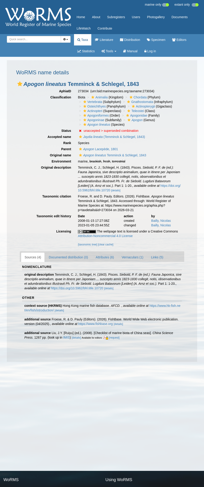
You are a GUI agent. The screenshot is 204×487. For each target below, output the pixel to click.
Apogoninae (93, 120)
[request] (114, 337)
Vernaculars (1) (132, 257)
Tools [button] (109, 51)
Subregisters (116, 17)
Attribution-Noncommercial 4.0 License (105, 236)
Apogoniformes (95, 115)
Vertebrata (92, 102)
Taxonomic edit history (53, 216)
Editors (179, 40)
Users (136, 17)
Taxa (82, 40)
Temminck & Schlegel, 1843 (112, 155)
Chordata (137, 97)
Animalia (99, 97)
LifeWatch (84, 28)
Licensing (63, 231)
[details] (115, 190)
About (96, 17)
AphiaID (65, 91)
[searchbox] (33, 39)
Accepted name (59, 137)
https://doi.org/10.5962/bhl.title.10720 (77, 288)
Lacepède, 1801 (98, 149)
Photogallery (156, 17)
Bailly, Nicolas (161, 220)
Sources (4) (33, 257)
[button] (19, 84)
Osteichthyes (94, 106)
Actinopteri (92, 111)
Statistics (86, 51)
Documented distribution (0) (68, 257)
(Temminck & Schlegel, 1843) (111, 137)
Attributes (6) (105, 257)
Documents (179, 17)
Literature (104, 40)
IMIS (66, 337)
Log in (150, 51)
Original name (60, 155)
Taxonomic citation (56, 196)
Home (81, 17)
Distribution (130, 40)
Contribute (104, 28)
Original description (56, 167)
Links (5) (157, 257)
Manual (130, 51)
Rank (67, 143)
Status (66, 130)
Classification (60, 97)
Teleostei (135, 111)
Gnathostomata (139, 102)
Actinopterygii (143, 106)
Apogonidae (136, 115)
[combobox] (34, 39)
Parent (66, 149)
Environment (61, 161)
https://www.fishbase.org (95, 324)
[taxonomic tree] (87, 244)
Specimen (156, 40)
